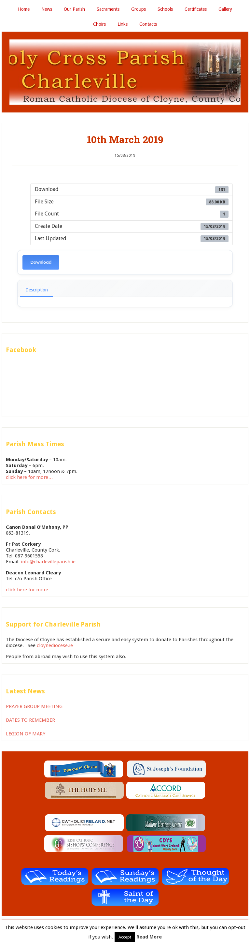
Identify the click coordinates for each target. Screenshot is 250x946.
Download (40, 262)
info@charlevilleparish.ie (48, 562)
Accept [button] (124, 937)
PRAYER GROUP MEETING (34, 706)
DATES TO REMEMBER (30, 720)
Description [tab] (36, 289)
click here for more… (29, 477)
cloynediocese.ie (55, 645)
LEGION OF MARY (25, 734)
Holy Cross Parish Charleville (125, 72)
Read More (149, 937)
